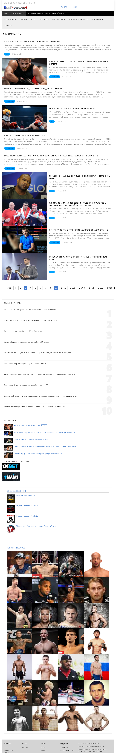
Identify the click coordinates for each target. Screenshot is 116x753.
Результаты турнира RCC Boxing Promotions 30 (72, 108)
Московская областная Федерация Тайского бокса (35, 526)
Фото (43, 747)
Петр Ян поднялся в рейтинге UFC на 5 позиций (23, 331)
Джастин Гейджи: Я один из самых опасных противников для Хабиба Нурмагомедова (37, 353)
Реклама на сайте (67, 750)
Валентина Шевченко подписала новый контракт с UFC (26, 385)
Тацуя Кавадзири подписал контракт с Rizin (31, 439)
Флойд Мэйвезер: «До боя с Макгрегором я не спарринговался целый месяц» (44, 432)
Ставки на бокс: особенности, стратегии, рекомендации (32, 41)
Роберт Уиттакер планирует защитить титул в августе (25, 363)
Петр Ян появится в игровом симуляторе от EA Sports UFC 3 (78, 230)
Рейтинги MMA (58, 19)
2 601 (91, 287)
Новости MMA (10, 19)
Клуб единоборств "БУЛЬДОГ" (27, 516)
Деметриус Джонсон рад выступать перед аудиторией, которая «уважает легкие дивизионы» (40, 396)
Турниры (23, 19)
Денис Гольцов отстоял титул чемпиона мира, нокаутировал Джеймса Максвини (45, 446)
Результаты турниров (78, 19)
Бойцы (25, 747)
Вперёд (111, 287)
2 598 (63, 287)
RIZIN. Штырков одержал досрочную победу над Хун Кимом (33, 88)
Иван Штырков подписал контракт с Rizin (25, 135)
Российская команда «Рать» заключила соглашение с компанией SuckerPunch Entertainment (51, 156)
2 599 (72, 287)
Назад (8, 287)
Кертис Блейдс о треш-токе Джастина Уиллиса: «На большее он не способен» (34, 407)
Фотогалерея (97, 19)
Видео (33, 19)
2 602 (100, 287)
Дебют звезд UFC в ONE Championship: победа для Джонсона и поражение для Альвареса (39, 374)
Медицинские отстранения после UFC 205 (30, 425)
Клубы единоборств (16, 491)
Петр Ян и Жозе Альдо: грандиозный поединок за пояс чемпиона (30, 309)
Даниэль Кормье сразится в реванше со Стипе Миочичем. (27, 342)
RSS (5, 747)
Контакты (8, 25)
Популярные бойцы (16, 548)
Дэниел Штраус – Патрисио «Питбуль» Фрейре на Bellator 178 (38, 453)
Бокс (7, 54)
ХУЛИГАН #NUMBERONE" (26, 495)
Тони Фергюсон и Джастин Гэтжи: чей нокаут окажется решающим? (30, 320)
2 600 (82, 287)
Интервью (44, 19)
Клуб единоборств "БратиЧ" (27, 506)
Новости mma (55, 76)
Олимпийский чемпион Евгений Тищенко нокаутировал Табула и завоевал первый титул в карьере (78, 204)
